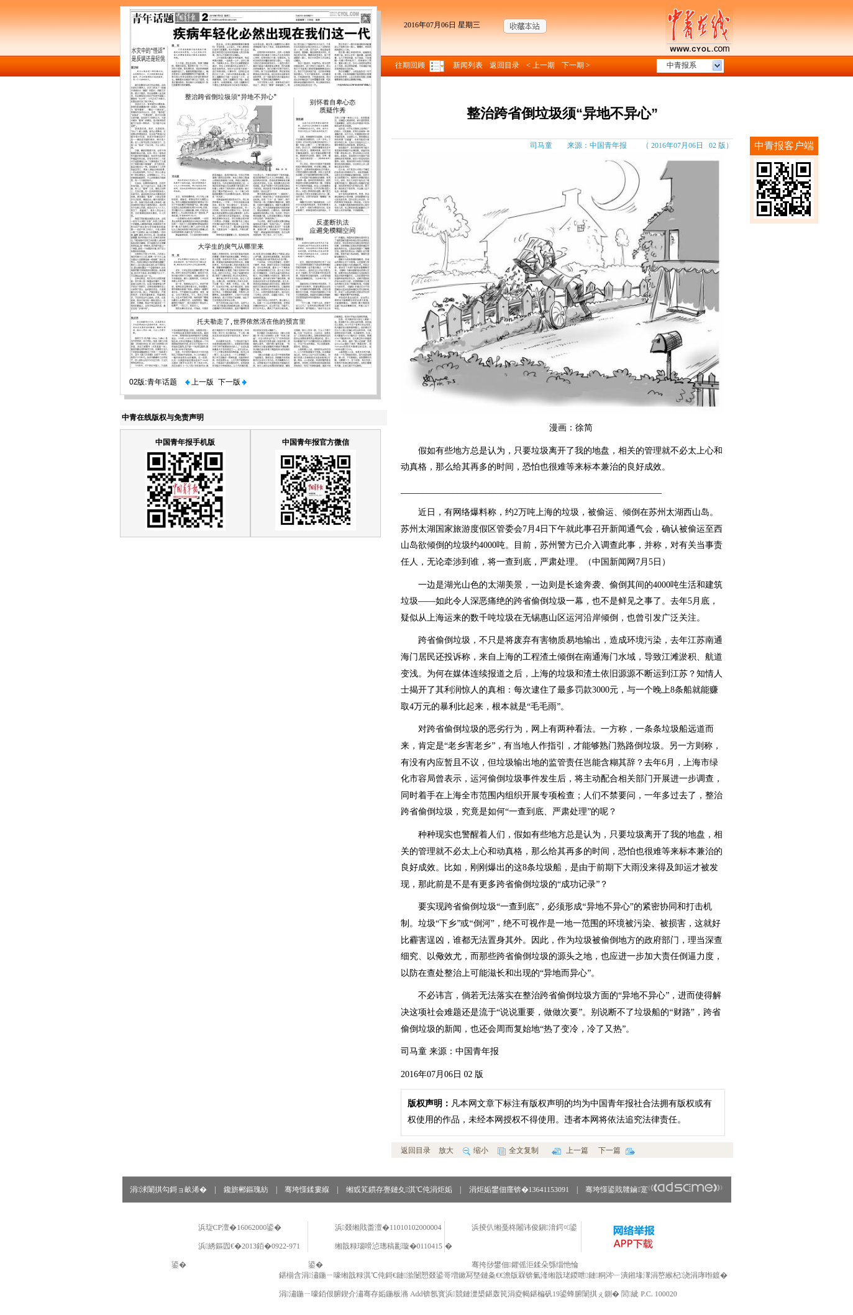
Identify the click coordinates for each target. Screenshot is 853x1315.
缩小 (475, 1150)
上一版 (199, 382)
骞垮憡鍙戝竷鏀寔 (654, 1189)
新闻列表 (468, 65)
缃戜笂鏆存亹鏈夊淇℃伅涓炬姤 (399, 1189)
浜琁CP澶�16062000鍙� (240, 1227)
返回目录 (504, 65)
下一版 (232, 382)
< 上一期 (540, 65)
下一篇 (616, 1150)
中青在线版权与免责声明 (163, 417)
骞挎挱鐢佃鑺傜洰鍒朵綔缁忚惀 (525, 1264)
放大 (446, 1150)
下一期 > (576, 65)
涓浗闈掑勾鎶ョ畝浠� (168, 1189)
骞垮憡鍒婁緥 (307, 1189)
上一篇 (570, 1150)
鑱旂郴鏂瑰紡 (246, 1189)
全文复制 (518, 1150)
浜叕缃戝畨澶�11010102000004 (388, 1227)
